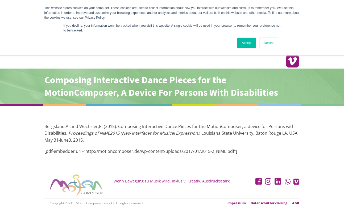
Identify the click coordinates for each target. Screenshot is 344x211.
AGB (295, 203)
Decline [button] (269, 43)
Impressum (236, 203)
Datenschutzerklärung (269, 203)
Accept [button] (247, 43)
